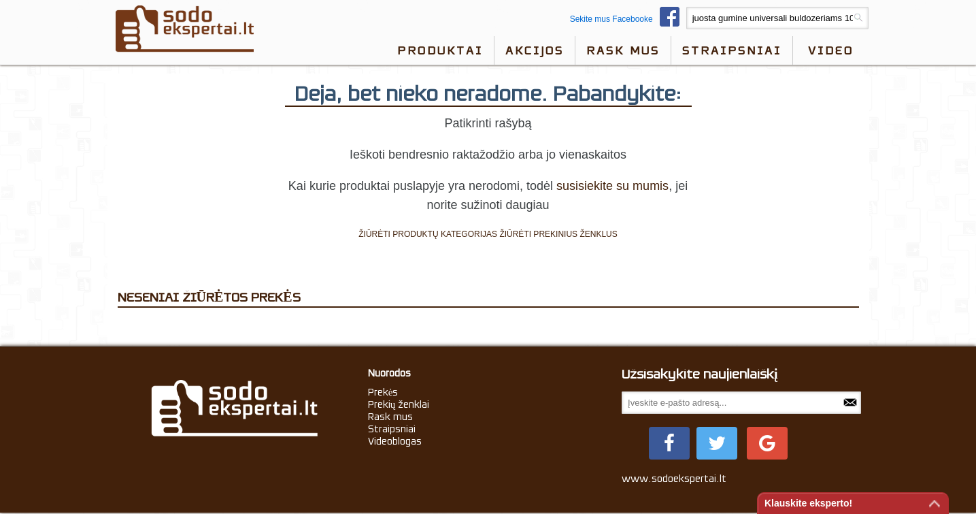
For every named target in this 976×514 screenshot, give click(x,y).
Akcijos (534, 50)
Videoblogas (395, 441)
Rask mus (623, 50)
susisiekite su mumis (612, 186)
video (831, 50)
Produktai (440, 50)
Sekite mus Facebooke (628, 19)
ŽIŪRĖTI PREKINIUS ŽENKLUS (558, 234)
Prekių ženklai (399, 404)
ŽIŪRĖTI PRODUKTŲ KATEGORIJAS (427, 234)
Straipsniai (731, 50)
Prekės (383, 392)
